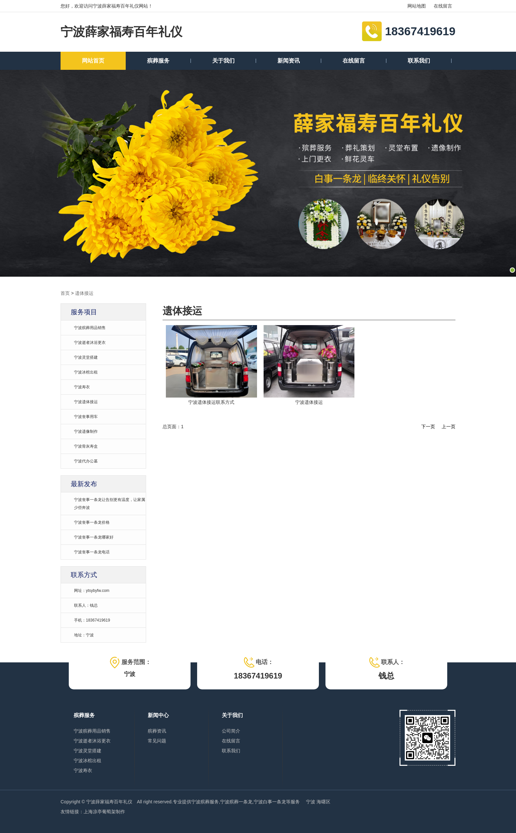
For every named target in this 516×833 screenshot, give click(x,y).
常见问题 (157, 740)
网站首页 (93, 61)
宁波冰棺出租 (86, 372)
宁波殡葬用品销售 (90, 327)
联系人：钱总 (86, 605)
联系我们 (419, 61)
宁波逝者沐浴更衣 (90, 342)
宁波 (311, 801)
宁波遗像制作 (86, 431)
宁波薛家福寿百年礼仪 (121, 32)
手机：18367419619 (92, 620)
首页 (65, 293)
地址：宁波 (84, 635)
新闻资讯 (288, 61)
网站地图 (416, 6)
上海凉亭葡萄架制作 (104, 811)
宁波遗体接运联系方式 (211, 402)
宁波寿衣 (82, 387)
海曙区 (323, 801)
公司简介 (231, 731)
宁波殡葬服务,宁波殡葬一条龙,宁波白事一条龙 (238, 801)
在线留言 (443, 6)
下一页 (428, 426)
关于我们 (223, 61)
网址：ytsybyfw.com (91, 590)
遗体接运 (84, 293)
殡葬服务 (158, 61)
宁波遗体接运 (86, 402)
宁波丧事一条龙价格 (92, 522)
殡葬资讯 (157, 731)
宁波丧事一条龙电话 (92, 552)
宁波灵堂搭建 (86, 357)
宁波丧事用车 (86, 416)
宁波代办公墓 (86, 461)
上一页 (448, 426)
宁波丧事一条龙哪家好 (94, 537)
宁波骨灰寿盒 (86, 446)
